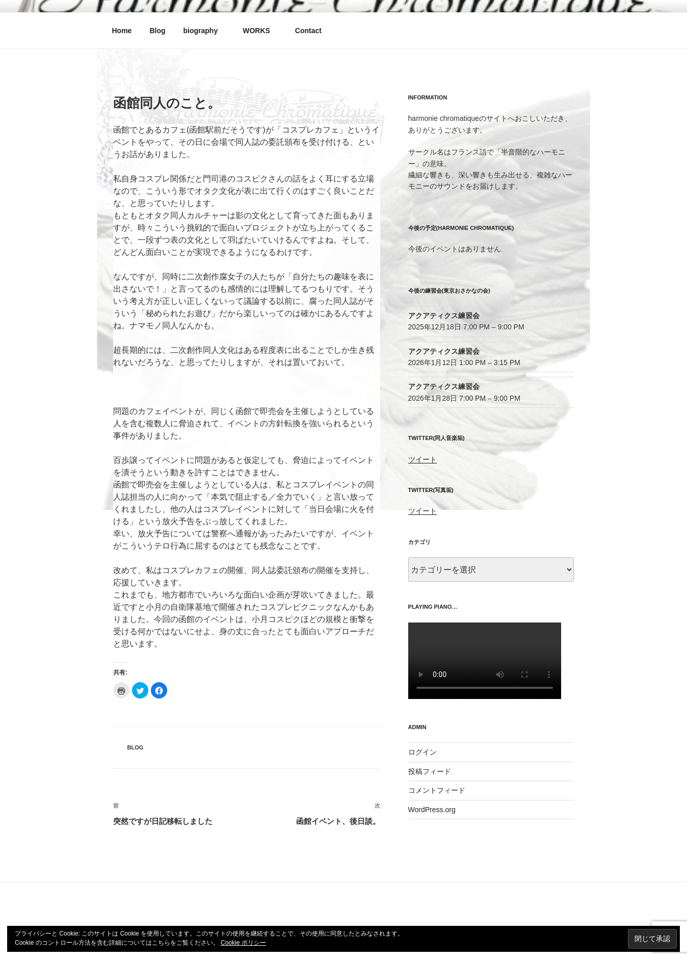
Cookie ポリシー (243, 942)
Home (122, 31)
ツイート (422, 459)
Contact (308, 31)
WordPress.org (432, 810)
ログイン (422, 752)
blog (135, 747)
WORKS (261, 31)
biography (205, 31)
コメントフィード (436, 790)
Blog (157, 31)
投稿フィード (429, 771)
